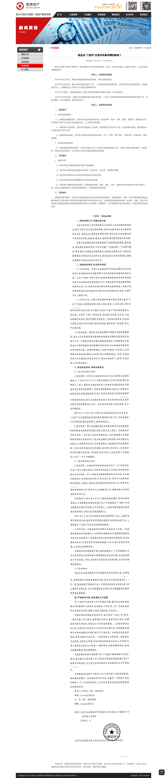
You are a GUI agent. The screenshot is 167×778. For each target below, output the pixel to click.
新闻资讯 (115, 15)
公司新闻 (25, 58)
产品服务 (87, 15)
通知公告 (25, 54)
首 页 (59, 15)
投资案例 (101, 15)
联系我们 (144, 15)
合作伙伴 (130, 15)
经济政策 (25, 62)
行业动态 (25, 66)
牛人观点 (25, 69)
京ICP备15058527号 (69, 776)
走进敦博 (73, 15)
